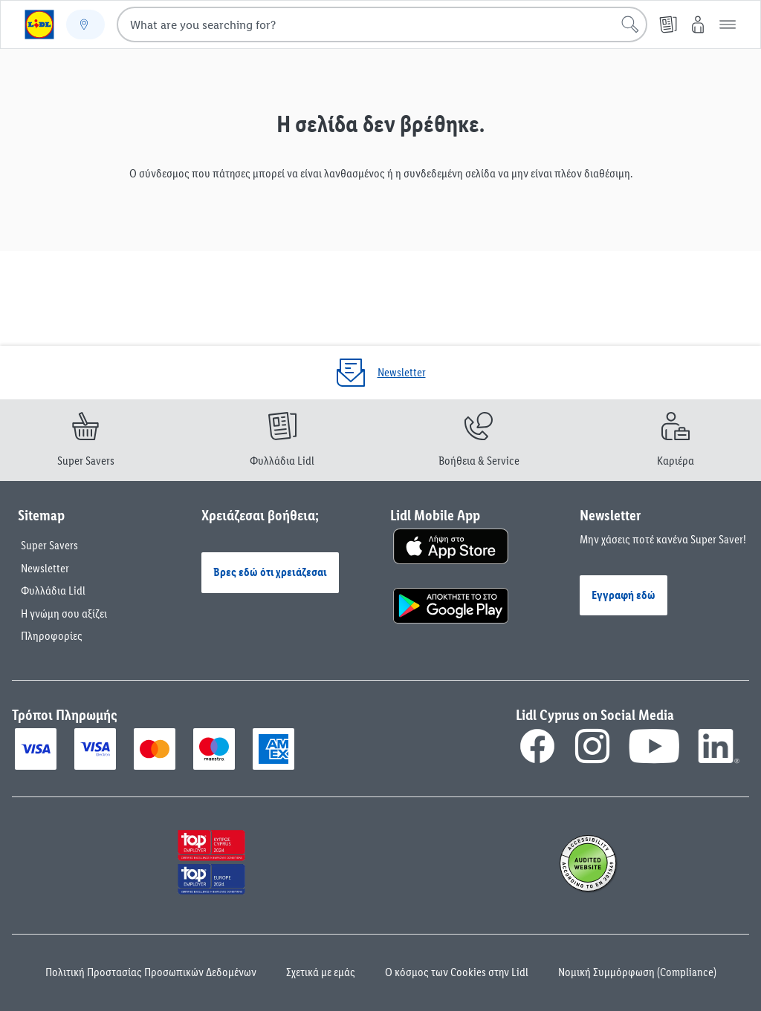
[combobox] (382, 24)
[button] (727, 24)
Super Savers (49, 545)
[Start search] (630, 24)
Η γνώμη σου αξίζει (64, 613)
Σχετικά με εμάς (320, 972)
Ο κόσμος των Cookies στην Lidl (456, 972)
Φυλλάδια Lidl (53, 590)
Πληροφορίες (51, 636)
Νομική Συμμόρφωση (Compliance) (637, 972)
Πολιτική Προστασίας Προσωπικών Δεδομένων (150, 972)
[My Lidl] (698, 24)
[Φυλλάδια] (668, 24)
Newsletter (45, 568)
